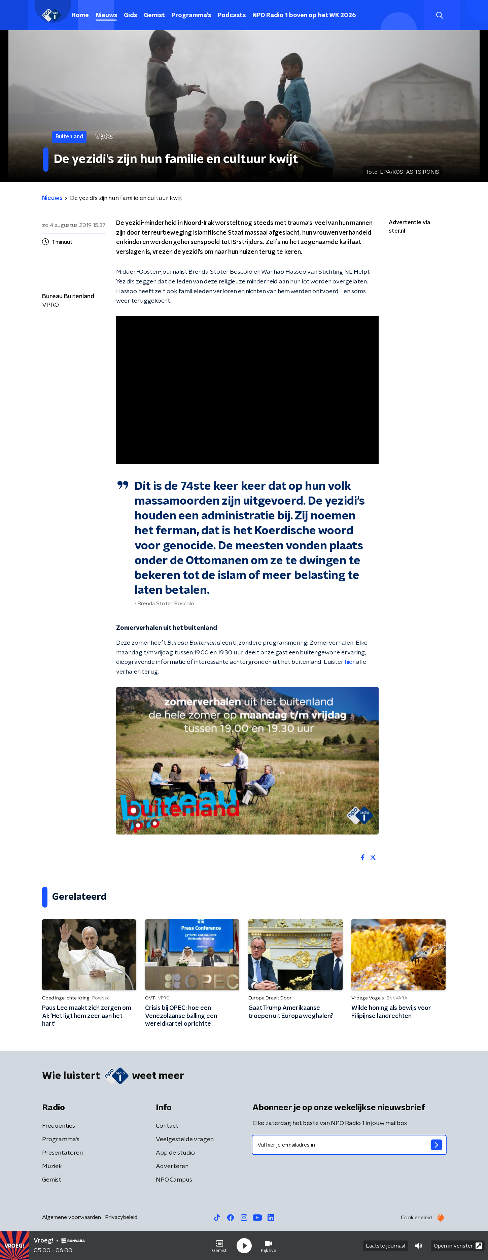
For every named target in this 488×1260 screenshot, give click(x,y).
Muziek (52, 1166)
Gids (130, 15)
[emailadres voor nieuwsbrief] (349, 1144)
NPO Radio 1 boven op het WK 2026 (304, 15)
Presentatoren (62, 1153)
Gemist (154, 15)
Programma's (191, 15)
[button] (219, 1246)
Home (80, 15)
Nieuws (106, 15)
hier (350, 662)
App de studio (175, 1153)
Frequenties (58, 1126)
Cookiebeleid (416, 1217)
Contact (167, 1126)
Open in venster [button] (458, 1245)
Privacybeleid (121, 1217)
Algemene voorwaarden (71, 1217)
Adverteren (172, 1166)
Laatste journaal (385, 1246)
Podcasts (232, 15)
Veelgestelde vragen (185, 1139)
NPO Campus (174, 1180)
